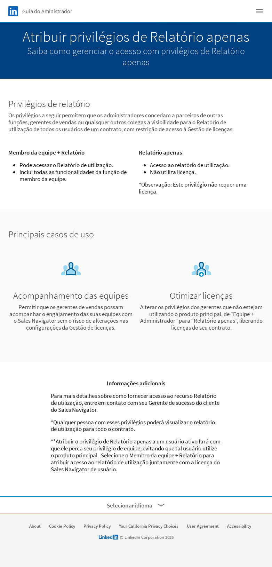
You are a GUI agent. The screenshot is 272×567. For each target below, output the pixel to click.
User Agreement (203, 526)
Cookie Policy (62, 526)
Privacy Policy (97, 526)
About (35, 526)
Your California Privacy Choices (148, 526)
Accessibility (239, 526)
